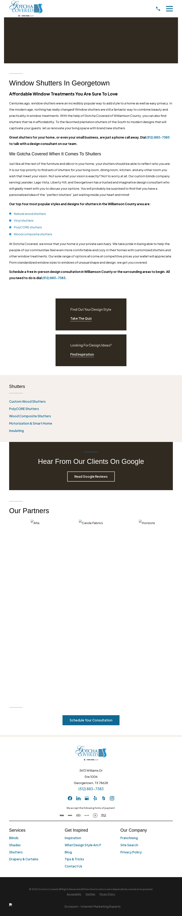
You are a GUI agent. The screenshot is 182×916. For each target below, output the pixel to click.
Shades (15, 681)
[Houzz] (103, 635)
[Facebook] (70, 635)
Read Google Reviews (91, 476)
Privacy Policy (131, 688)
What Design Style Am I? (83, 681)
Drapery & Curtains (23, 695)
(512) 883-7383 (91, 625)
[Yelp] (95, 635)
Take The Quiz (81, 318)
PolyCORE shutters (28, 227)
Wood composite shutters (33, 234)
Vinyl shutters (23, 220)
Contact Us (73, 703)
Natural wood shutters (30, 214)
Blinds (13, 674)
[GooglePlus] (87, 635)
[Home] (26, 9)
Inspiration (73, 674)
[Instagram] (112, 635)
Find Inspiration (82, 354)
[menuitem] (91, 401)
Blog (68, 688)
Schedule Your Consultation (91, 557)
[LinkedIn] (78, 635)
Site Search (129, 681)
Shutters (16, 688)
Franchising (129, 674)
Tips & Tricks (74, 695)
